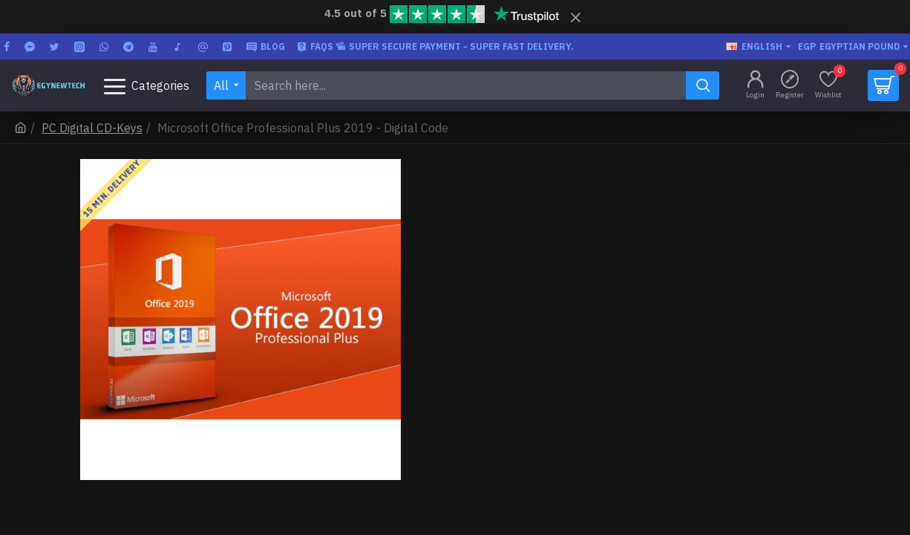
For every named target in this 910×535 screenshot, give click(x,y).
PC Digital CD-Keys (92, 127)
